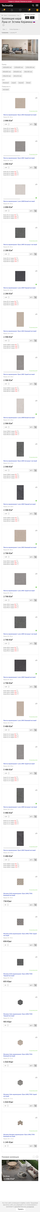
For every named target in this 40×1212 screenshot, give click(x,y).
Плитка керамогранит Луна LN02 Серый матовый (19, 158)
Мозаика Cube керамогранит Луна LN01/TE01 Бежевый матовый (17, 1055)
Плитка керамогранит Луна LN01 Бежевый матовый (19, 115)
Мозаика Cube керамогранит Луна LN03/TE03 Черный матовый (17, 1015)
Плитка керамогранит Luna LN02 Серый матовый (19, 590)
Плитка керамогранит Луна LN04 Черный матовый (19, 850)
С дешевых (12, 32)
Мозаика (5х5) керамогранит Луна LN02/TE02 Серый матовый (20, 934)
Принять (21, 1209)
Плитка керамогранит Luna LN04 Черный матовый (19, 288)
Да (27, 17)
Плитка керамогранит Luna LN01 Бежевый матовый (19, 547)
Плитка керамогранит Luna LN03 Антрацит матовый (20, 634)
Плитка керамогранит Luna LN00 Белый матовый (19, 201)
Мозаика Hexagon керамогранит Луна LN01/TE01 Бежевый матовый (19, 1135)
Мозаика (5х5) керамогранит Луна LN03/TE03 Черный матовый (17, 974)
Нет (32, 17)
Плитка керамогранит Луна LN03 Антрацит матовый (20, 244)
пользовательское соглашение (24, 1207)
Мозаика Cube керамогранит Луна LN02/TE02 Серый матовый (20, 1095)
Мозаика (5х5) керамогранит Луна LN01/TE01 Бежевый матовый (17, 894)
